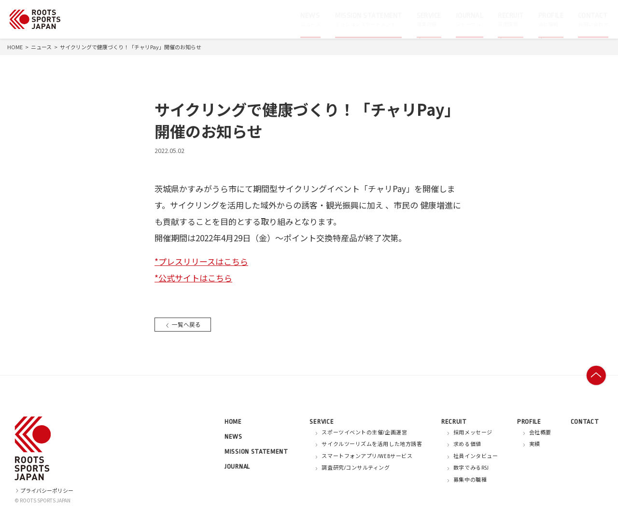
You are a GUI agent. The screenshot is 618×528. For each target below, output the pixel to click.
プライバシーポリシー (43, 490)
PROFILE (529, 421)
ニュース (41, 47)
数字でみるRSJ (471, 468)
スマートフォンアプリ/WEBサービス (367, 456)
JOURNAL (237, 466)
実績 (534, 444)
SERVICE (321, 421)
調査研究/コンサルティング (356, 468)
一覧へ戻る (184, 324)
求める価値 (467, 444)
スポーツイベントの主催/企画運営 (364, 433)
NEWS (233, 436)
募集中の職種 (470, 480)
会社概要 (540, 433)
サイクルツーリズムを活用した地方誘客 (372, 444)
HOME (15, 47)
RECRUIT (454, 421)
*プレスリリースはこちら (201, 261)
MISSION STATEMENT (256, 451)
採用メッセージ (472, 433)
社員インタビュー (475, 456)
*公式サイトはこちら (193, 278)
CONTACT (585, 421)
